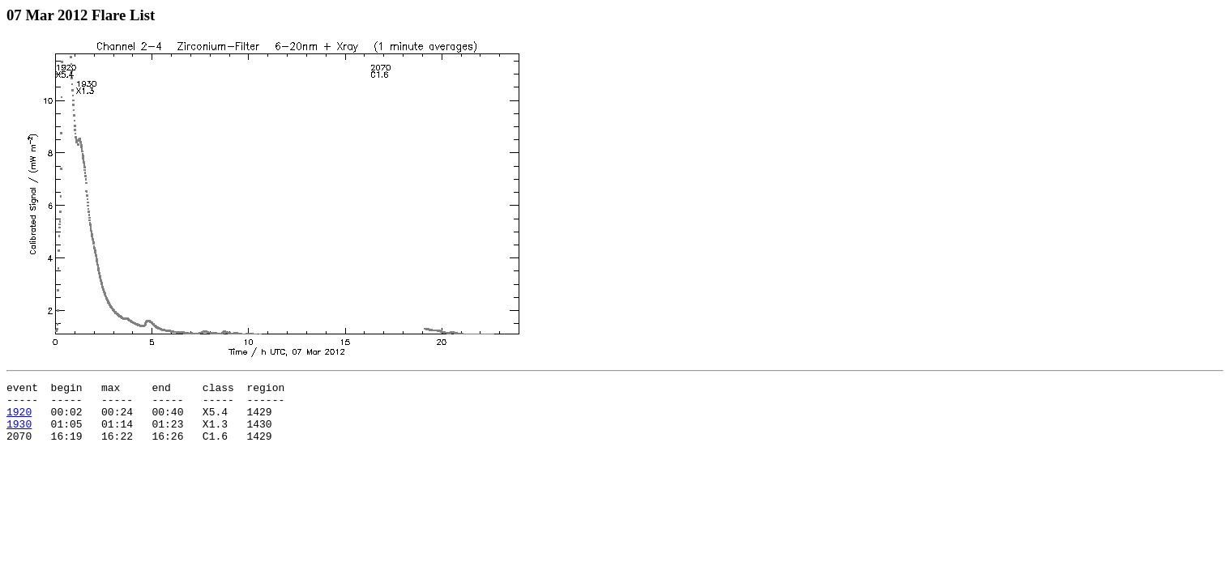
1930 (19, 433)
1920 (19, 418)
